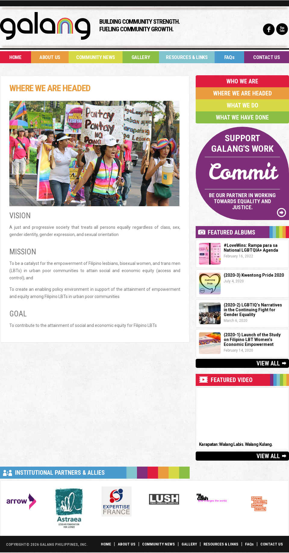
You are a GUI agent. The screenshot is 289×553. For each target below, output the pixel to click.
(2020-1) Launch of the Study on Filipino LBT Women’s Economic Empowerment (252, 339)
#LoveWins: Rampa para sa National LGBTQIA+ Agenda (251, 248)
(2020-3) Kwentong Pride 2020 (254, 275)
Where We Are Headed (242, 93)
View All (268, 363)
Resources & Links (186, 57)
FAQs (229, 57)
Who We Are (242, 81)
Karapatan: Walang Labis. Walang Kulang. (236, 444)
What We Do (242, 105)
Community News (95, 57)
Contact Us (266, 57)
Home (15, 57)
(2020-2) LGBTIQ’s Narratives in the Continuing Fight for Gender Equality (253, 310)
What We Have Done (242, 117)
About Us (49, 57)
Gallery (141, 57)
